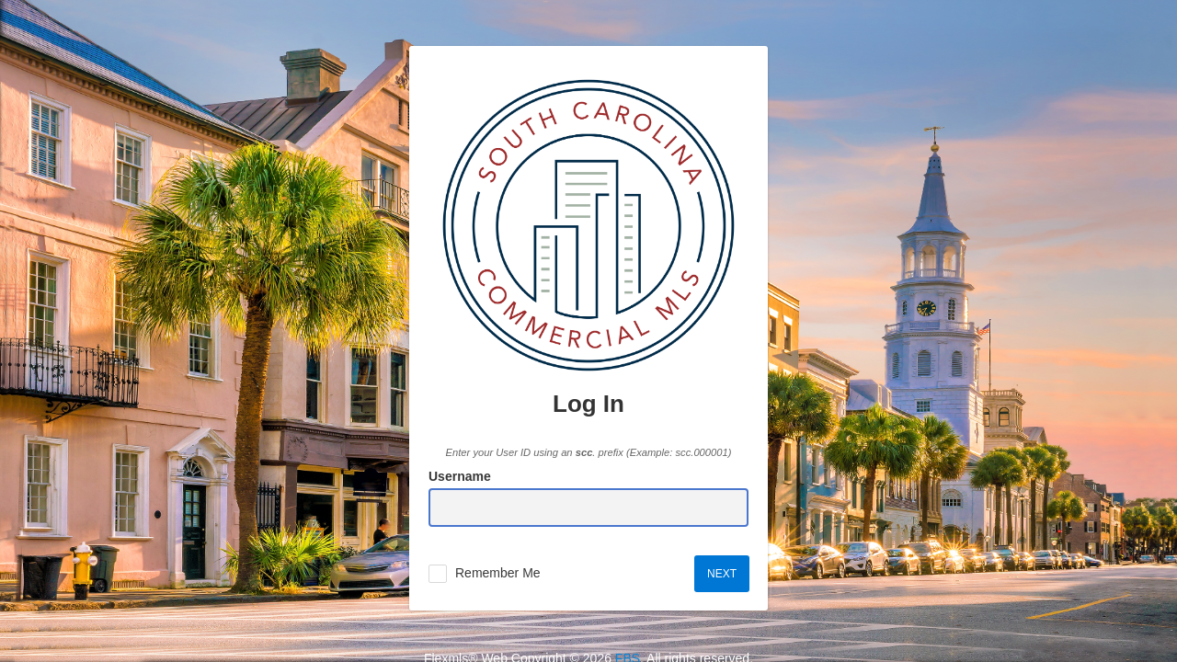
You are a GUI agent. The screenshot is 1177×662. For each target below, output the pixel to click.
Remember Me (498, 572)
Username (460, 476)
